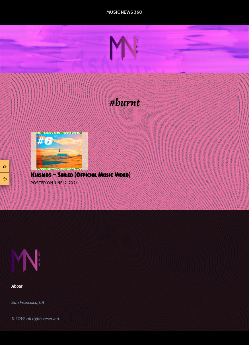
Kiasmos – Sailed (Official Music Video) (80, 175)
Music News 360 (124, 12)
